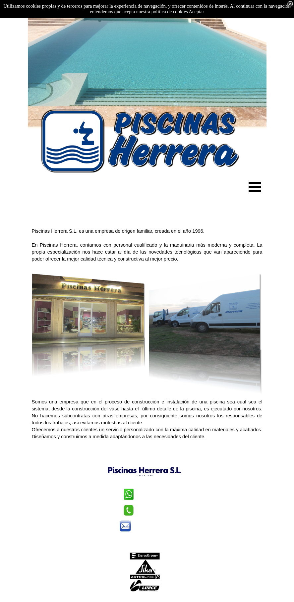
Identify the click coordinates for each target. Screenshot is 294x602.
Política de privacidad (144, 539)
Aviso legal (144, 546)
